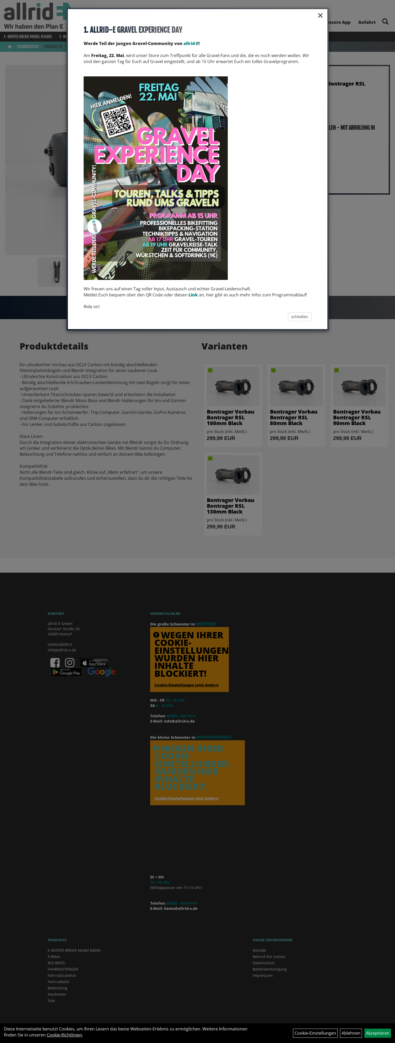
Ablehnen (351, 1033)
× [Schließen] (320, 15)
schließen (299, 316)
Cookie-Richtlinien (64, 1035)
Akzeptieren (377, 1033)
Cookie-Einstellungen (315, 1033)
